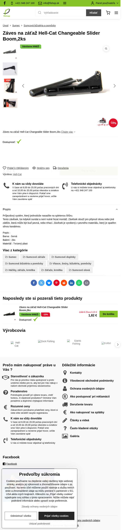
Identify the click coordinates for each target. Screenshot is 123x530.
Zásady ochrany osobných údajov (82, 520)
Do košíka (88, 155)
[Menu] (116, 12)
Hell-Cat (17, 174)
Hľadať (94, 12)
